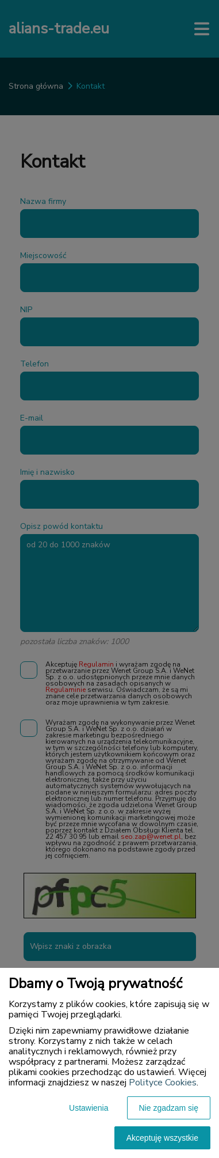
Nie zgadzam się (169, 1107)
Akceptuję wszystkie (162, 1137)
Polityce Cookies (163, 1082)
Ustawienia (88, 1107)
